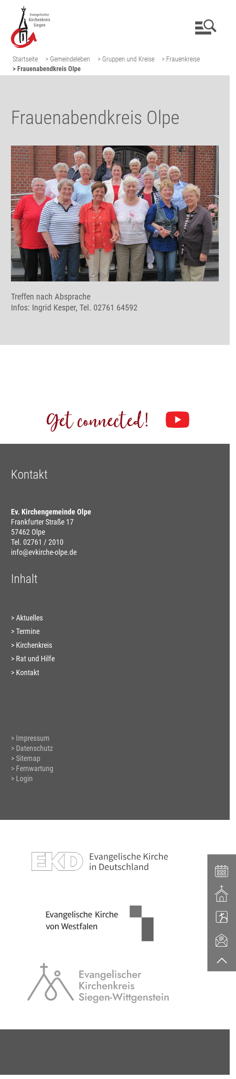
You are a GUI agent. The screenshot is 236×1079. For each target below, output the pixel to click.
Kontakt (27, 672)
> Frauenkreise (181, 59)
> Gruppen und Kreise (126, 59)
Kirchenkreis (34, 645)
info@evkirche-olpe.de (44, 552)
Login (24, 778)
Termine (28, 631)
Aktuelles (29, 617)
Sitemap (28, 758)
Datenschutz (34, 748)
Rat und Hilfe (35, 658)
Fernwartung (34, 768)
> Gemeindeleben (67, 59)
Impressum (33, 738)
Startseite (25, 59)
